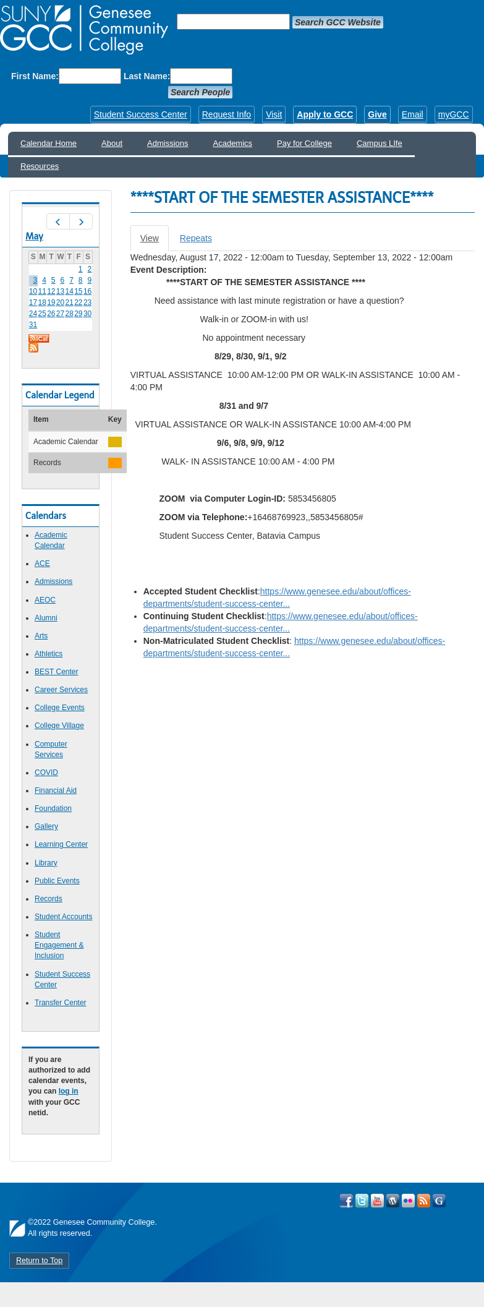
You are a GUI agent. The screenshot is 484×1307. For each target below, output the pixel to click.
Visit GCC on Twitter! (361, 1200)
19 (51, 302)
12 (51, 291)
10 (33, 291)
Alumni (46, 618)
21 (70, 302)
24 (33, 313)
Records (48, 898)
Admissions (167, 143)
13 (60, 291)
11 (42, 291)
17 (33, 302)
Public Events (57, 880)
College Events (60, 707)
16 (87, 291)
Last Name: (147, 76)
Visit (274, 114)
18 (42, 302)
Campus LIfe (379, 143)
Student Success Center (140, 114)
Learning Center (61, 844)
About (111, 143)
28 (70, 313)
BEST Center (56, 671)
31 (33, 324)
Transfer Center (61, 1002)
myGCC (453, 114)
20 (60, 302)
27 (60, 313)
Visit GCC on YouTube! (377, 1200)
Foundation (53, 808)
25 (42, 313)
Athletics (48, 653)
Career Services (61, 689)
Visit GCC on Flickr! (408, 1200)
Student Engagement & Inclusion (59, 945)
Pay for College (304, 143)
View (154, 241)
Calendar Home (48, 143)
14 (70, 291)
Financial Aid (56, 790)
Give (377, 114)
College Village (59, 725)
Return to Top (39, 1260)
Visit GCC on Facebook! (346, 1200)
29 (78, 313)
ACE (42, 563)
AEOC (45, 600)
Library (46, 863)
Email (412, 114)
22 (78, 302)
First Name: (35, 76)
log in (69, 1091)
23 (87, 302)
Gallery (46, 826)
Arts (41, 636)
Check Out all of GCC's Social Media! (439, 1200)
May (34, 236)
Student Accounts (63, 916)
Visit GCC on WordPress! (392, 1200)
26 (51, 313)
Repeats (196, 238)
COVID (46, 772)
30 (87, 313)
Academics (233, 143)
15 (78, 291)
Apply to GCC (325, 114)
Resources (39, 166)
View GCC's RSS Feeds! (423, 1200)
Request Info (226, 114)
